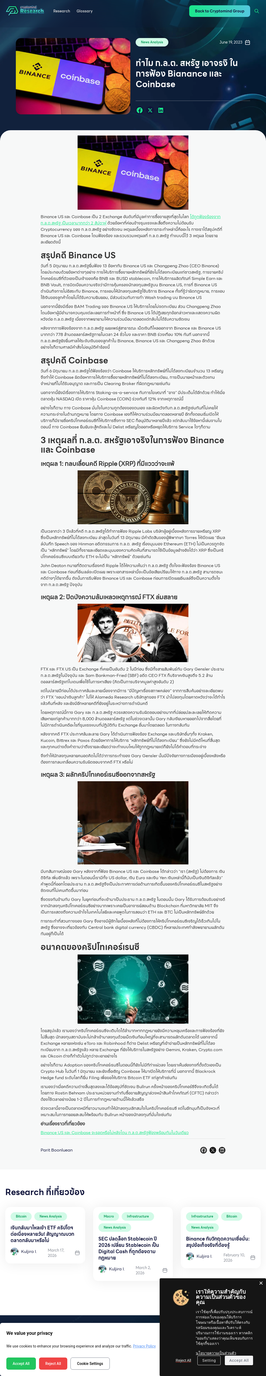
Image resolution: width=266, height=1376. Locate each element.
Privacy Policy (144, 1346)
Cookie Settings (90, 1363)
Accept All (21, 1363)
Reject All (53, 1363)
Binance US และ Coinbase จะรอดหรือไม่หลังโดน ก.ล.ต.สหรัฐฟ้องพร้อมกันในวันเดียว (115, 1132)
